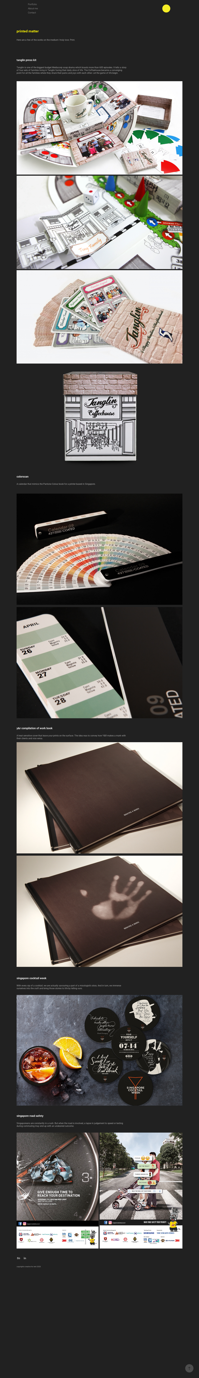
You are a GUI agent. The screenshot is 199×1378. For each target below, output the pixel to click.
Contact (32, 12)
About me (33, 8)
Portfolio (32, 4)
